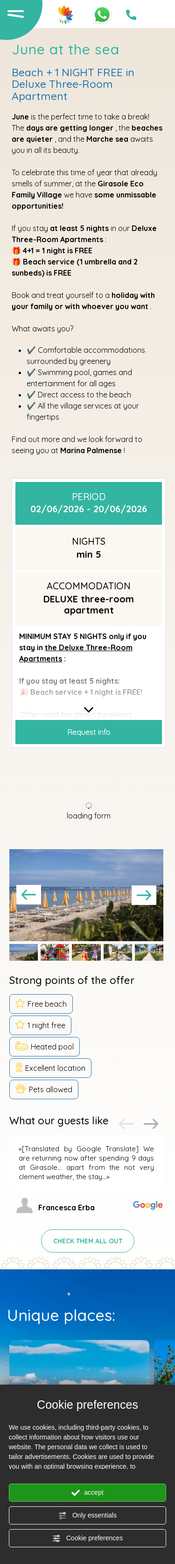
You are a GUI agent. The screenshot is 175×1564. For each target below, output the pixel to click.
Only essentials (87, 1515)
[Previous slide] (126, 1124)
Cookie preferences (87, 1538)
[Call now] (131, 15)
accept (87, 1493)
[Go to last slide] (28, 894)
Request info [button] (89, 732)
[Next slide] (144, 895)
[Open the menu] (15, 13)
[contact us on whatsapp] (102, 14)
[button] (23, 952)
